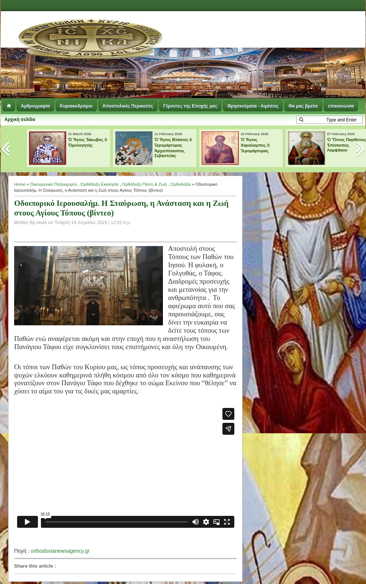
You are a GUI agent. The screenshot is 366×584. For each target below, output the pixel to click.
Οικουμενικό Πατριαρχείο (53, 184)
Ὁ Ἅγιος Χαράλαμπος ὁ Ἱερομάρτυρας (255, 145)
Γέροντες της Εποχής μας (190, 106)
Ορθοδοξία (180, 184)
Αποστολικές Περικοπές (128, 106)
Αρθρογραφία (35, 106)
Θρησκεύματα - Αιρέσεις (252, 106)
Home (19, 184)
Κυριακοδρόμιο (76, 106)
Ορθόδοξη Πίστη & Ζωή (144, 184)
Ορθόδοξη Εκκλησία (99, 184)
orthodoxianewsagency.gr (60, 551)
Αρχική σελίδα (19, 119)
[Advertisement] (230, 56)
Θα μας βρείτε (303, 106)
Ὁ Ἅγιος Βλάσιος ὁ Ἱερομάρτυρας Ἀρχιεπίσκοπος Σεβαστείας (173, 147)
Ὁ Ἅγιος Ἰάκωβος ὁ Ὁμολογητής (87, 142)
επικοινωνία (341, 106)
